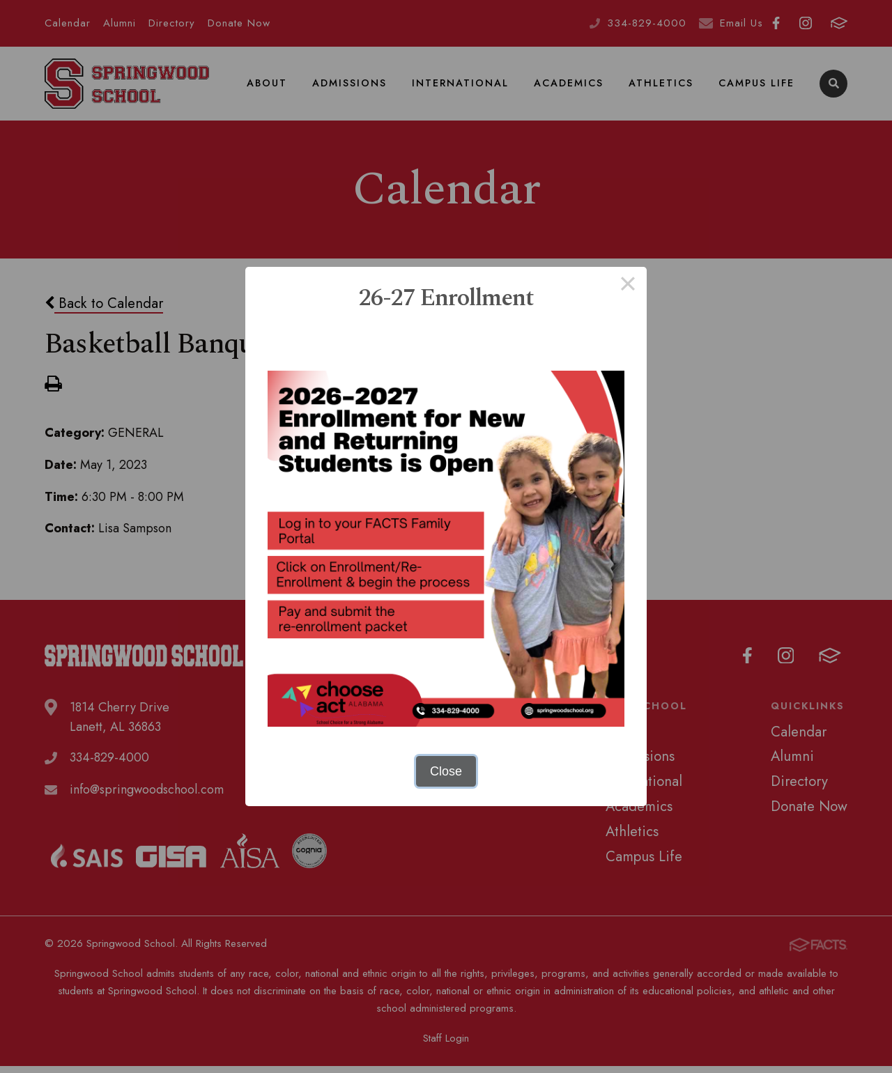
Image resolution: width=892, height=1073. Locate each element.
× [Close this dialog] (627, 285)
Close (446, 771)
